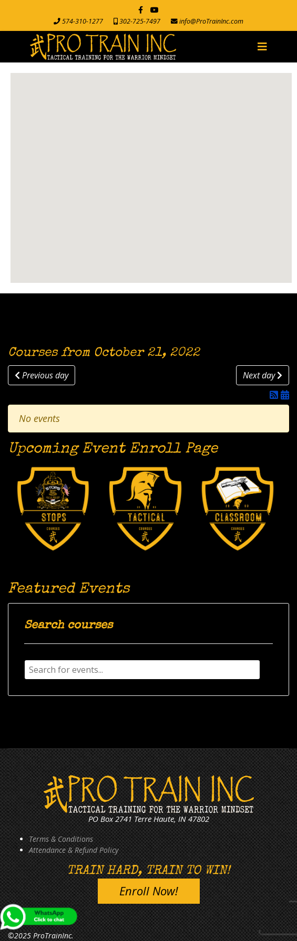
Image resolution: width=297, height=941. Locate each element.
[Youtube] (154, 10)
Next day (262, 375)
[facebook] (140, 10)
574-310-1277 (82, 21)
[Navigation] (262, 46)
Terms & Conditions (61, 839)
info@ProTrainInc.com (211, 21)
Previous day (41, 375)
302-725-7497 (139, 21)
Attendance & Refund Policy (73, 850)
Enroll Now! (148, 890)
